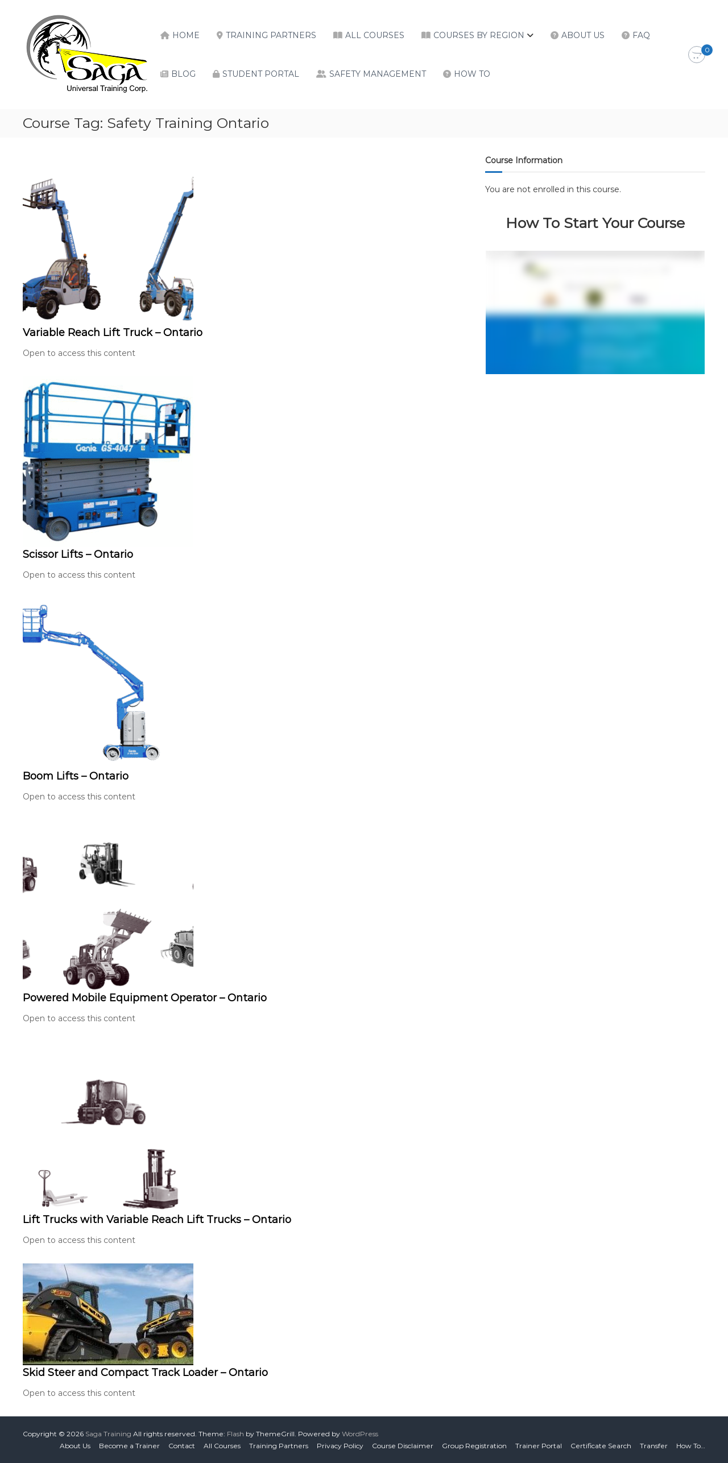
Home (186, 35)
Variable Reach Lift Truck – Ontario (112, 332)
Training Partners (271, 35)
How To (472, 74)
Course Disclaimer (402, 1445)
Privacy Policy (340, 1445)
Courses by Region (478, 35)
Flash (235, 1433)
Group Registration (474, 1445)
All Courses (374, 35)
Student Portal (260, 74)
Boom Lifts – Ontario (76, 776)
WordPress (360, 1433)
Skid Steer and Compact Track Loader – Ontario (145, 1372)
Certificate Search (600, 1445)
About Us (583, 35)
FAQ (641, 35)
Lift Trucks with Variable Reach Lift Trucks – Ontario (157, 1219)
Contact (181, 1445)
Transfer (654, 1445)
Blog (183, 74)
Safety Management (377, 74)
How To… (690, 1445)
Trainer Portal (538, 1445)
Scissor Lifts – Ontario (78, 554)
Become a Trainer (129, 1445)
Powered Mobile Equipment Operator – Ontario (145, 998)
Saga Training (108, 1433)
